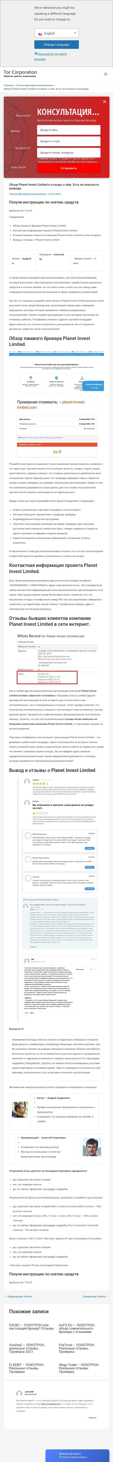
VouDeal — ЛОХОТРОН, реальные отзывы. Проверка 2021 (27, 1348)
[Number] (68, 153)
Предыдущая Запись (18, 1296)
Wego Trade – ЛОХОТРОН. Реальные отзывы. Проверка (79, 1368)
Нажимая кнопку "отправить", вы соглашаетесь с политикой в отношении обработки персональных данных (67, 162)
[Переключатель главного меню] (105, 74)
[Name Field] (68, 130)
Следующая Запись (95, 1296)
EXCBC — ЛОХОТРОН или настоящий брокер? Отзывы (31, 1326)
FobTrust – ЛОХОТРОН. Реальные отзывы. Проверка (77, 1348)
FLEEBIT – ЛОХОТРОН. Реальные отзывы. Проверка (26, 1368)
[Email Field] (68, 141)
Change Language (56, 44)
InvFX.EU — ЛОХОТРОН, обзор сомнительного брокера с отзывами (77, 1328)
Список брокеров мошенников (27, 193)
